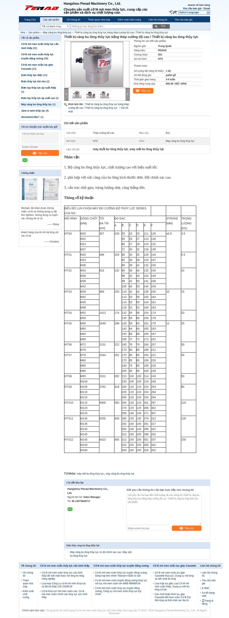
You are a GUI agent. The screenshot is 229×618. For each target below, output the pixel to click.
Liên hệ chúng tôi (157, 19)
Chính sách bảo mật (33, 610)
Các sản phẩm (51, 19)
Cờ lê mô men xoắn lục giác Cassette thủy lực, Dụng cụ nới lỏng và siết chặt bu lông (174, 575)
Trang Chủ (30, 19)
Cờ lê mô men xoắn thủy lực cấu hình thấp (64, 565)
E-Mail (205, 588)
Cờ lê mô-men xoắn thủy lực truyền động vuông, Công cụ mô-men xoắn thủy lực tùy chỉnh (118, 591)
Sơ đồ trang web (208, 594)
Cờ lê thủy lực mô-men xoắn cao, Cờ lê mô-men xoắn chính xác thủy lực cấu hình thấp (64, 594)
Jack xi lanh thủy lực (33, 110)
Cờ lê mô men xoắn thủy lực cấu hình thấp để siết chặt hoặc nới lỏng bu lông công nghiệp (63, 575)
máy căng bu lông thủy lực (120, 473)
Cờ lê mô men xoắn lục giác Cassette (174, 565)
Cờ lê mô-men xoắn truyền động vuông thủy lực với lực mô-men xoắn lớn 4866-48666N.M (121, 582)
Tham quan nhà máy (99, 19)
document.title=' (30, 117)
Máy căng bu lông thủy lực (57, 32)
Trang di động (207, 602)
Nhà (23, 32)
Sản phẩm (33, 32)
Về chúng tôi (73, 19)
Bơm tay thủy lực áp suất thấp (38, 87)
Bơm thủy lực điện (31, 75)
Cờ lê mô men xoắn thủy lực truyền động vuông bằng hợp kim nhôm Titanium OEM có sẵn (121, 574)
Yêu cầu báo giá (192, 8)
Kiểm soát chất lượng (129, 19)
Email (207, 8)
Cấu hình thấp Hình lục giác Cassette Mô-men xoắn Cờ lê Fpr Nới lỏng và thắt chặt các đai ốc (173, 597)
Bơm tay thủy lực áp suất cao (38, 98)
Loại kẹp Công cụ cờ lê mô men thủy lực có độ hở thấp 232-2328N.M (64, 585)
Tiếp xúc (40, 153)
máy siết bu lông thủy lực (90, 473)
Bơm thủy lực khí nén (33, 81)
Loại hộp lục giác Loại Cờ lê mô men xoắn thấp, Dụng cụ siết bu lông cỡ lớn (172, 586)
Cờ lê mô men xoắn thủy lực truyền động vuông (121, 565)
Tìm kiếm (163, 26)
